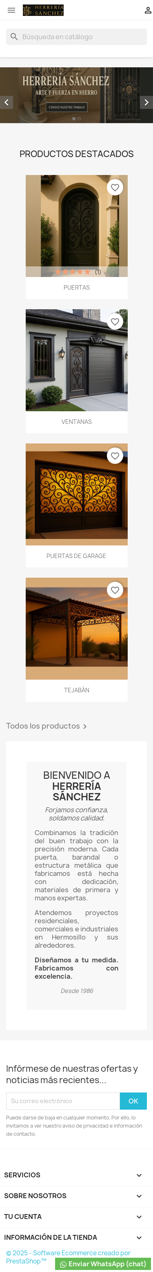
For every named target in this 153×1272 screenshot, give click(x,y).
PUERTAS (77, 287)
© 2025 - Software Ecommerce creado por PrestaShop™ (68, 1257)
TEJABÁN (76, 690)
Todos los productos (48, 726)
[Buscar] (76, 37)
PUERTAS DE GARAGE (76, 556)
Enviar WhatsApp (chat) (103, 1264)
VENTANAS (77, 421)
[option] (76, 95)
